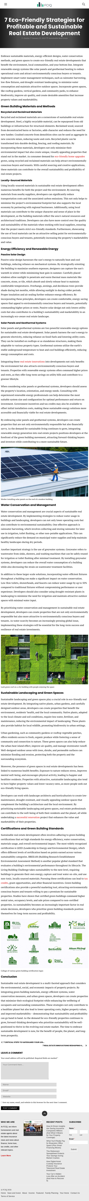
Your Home (64, 1193)
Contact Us (75, 1193)
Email (72, 1139)
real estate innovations (32, 361)
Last (81, 1135)
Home (3, 1193)
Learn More (6, 1156)
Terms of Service (8, 1196)
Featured (40, 1193)
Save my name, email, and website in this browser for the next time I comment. (35, 1102)
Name (72, 1128)
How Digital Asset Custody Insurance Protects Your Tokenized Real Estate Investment (55, 1165)
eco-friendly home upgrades (70, 156)
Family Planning (51, 1193)
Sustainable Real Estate (58, 38)
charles (26, 38)
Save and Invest (14, 1193)
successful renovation (28, 817)
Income (32, 1193)
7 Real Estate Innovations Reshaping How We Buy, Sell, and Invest (65, 1045)
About (24, 1193)
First (70, 1135)
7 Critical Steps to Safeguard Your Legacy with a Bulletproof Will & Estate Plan (24, 1042)
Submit (74, 1149)
